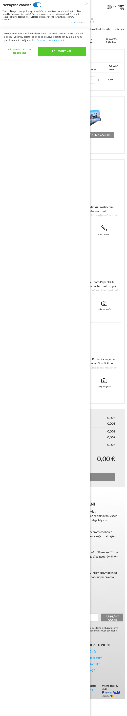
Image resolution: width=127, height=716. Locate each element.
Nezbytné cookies (37, 4)
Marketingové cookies (44, 32)
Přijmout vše (62, 707)
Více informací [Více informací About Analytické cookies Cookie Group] (78, 77)
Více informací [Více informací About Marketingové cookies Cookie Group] (78, 49)
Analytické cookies (39, 59)
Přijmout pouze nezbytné (20, 707)
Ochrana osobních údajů (50, 696)
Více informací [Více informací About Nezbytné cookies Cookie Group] (78, 22)
